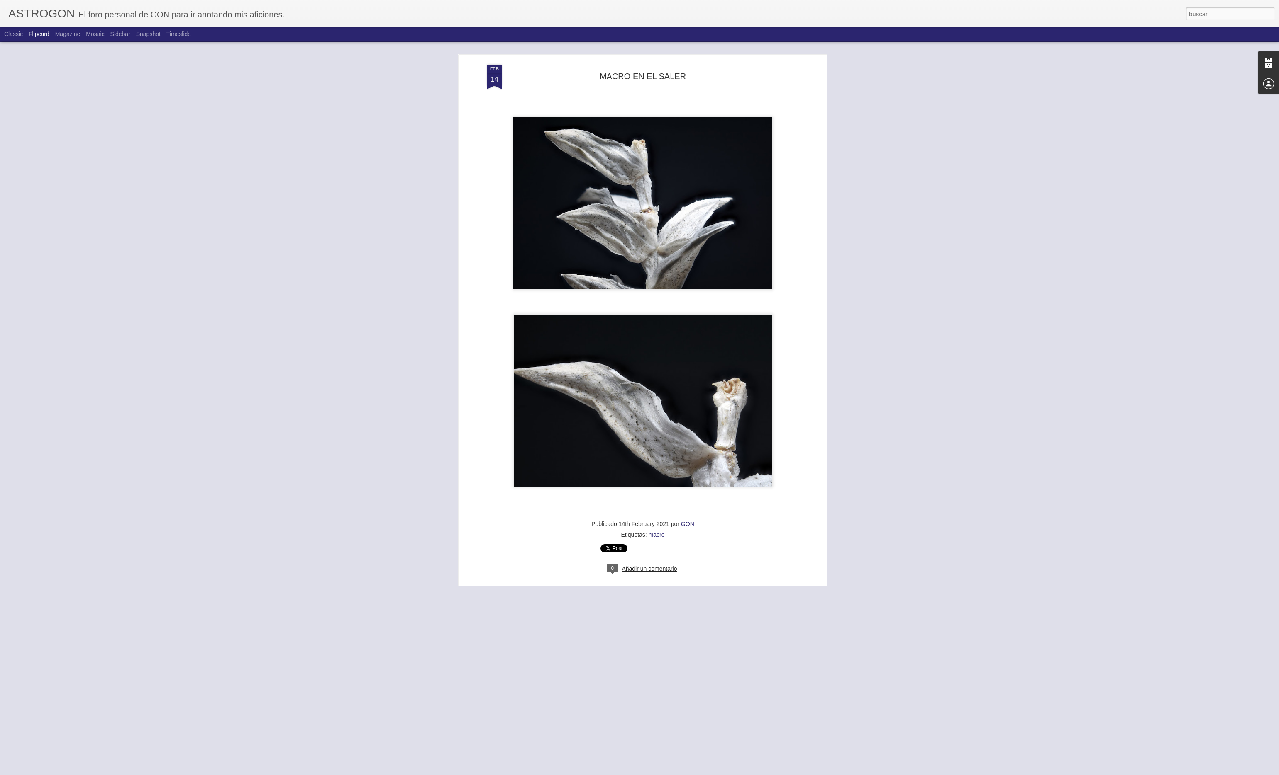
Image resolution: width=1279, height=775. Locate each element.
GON (687, 506)
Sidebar (120, 34)
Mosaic (95, 34)
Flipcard (39, 34)
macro (657, 517)
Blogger (671, 770)
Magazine (68, 34)
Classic (13, 34)
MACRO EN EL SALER (643, 58)
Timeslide (178, 34)
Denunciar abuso (699, 770)
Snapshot (148, 34)
